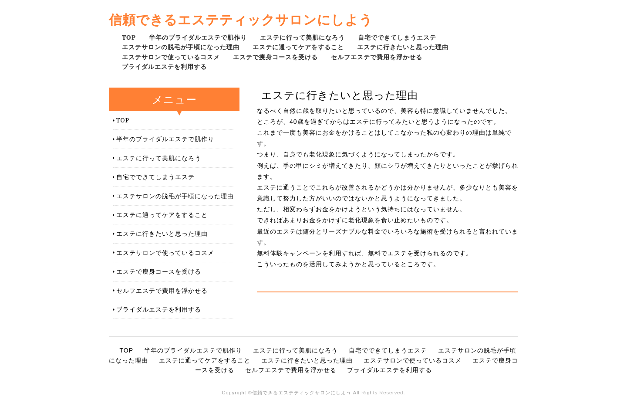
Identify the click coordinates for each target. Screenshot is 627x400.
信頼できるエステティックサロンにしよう (241, 19)
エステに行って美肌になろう (302, 37)
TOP (129, 37)
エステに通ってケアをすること (298, 47)
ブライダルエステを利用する (164, 66)
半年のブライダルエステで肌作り (198, 37)
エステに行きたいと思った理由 (402, 47)
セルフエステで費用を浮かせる (376, 57)
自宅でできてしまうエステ (397, 37)
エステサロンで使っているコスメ (171, 57)
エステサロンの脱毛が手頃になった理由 (180, 47)
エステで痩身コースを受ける (275, 57)
